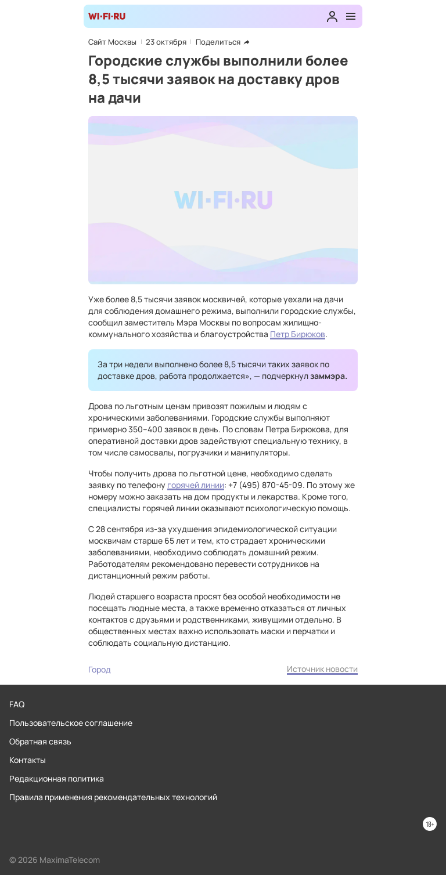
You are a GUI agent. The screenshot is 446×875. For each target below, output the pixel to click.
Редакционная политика (56, 778)
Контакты (27, 759)
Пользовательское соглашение (70, 722)
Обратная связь (40, 741)
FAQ (16, 704)
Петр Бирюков (297, 333)
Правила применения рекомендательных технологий (113, 796)
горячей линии (195, 484)
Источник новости (322, 668)
